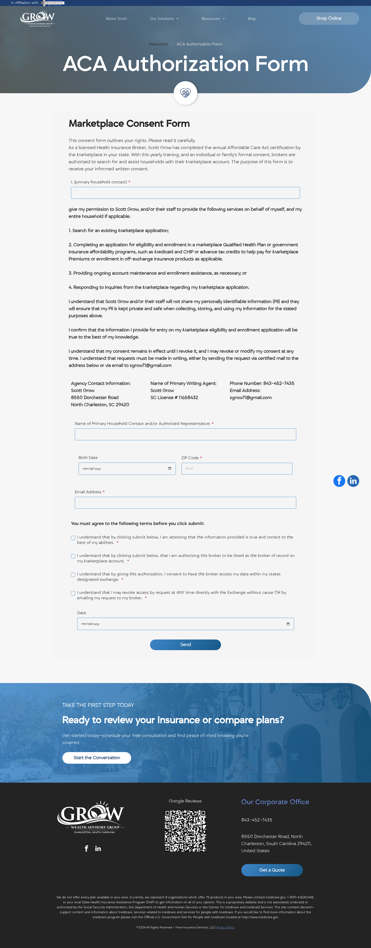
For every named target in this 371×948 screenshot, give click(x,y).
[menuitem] (116, 19)
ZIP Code (190, 458)
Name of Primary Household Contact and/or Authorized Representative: (142, 423)
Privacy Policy (226, 927)
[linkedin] (98, 849)
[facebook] (86, 849)
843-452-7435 (256, 820)
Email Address (88, 492)
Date (81, 613)
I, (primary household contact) (99, 182)
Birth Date (88, 457)
